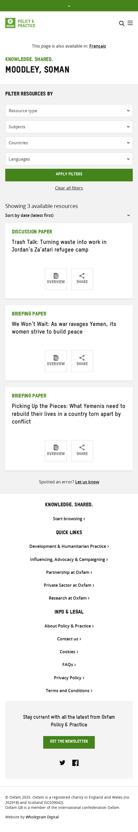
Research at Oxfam (68, 598)
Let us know (87, 482)
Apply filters (69, 175)
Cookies (67, 651)
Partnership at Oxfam (67, 572)
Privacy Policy (67, 677)
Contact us (67, 638)
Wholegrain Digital (42, 816)
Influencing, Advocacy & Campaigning (67, 559)
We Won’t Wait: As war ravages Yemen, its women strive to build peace (64, 329)
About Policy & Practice (68, 626)
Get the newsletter (69, 742)
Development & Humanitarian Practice (67, 546)
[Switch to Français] (97, 46)
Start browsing (67, 518)
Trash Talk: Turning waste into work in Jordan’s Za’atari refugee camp (59, 247)
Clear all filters (69, 188)
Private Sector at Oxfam (67, 585)
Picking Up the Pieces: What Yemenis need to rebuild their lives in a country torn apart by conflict (68, 415)
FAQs (67, 664)
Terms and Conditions (68, 690)
